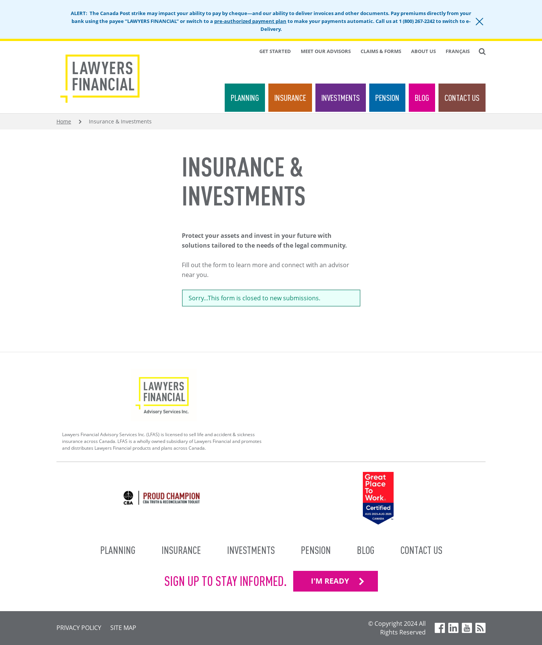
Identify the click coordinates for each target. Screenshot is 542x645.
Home (63, 121)
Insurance (290, 98)
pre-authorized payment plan (250, 21)
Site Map (123, 628)
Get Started (275, 51)
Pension (387, 98)
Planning (245, 98)
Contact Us (462, 98)
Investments (340, 98)
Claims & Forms (381, 51)
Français (458, 51)
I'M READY (330, 581)
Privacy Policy (78, 628)
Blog (422, 98)
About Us (423, 51)
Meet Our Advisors (326, 51)
